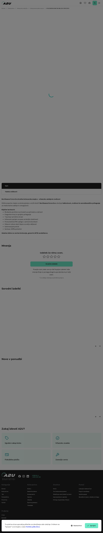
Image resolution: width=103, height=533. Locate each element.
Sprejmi (91, 526)
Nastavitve (76, 526)
